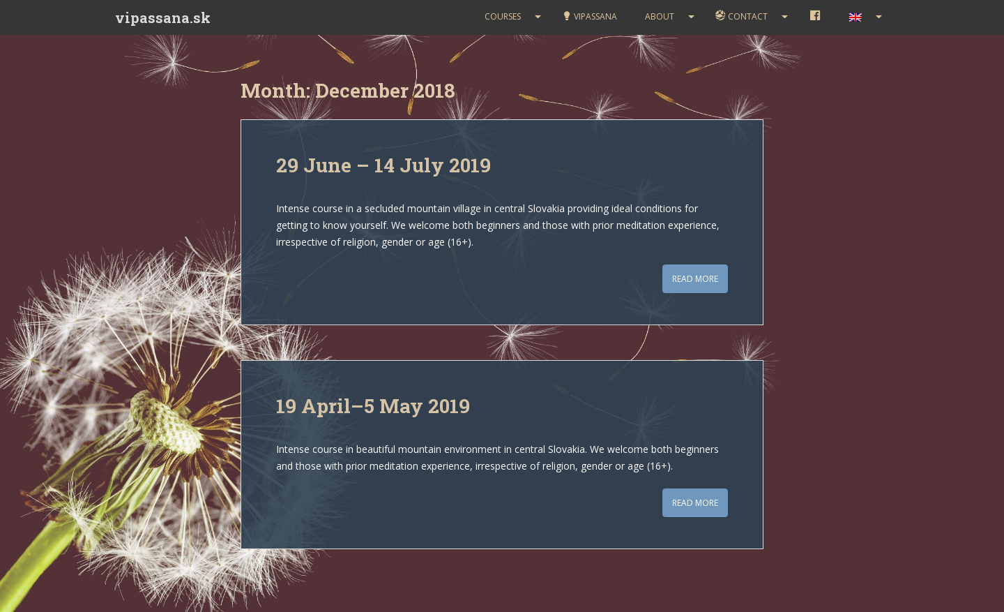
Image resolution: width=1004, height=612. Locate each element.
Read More (695, 279)
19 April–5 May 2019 (373, 406)
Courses (503, 16)
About (659, 16)
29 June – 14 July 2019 (383, 165)
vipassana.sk (163, 17)
